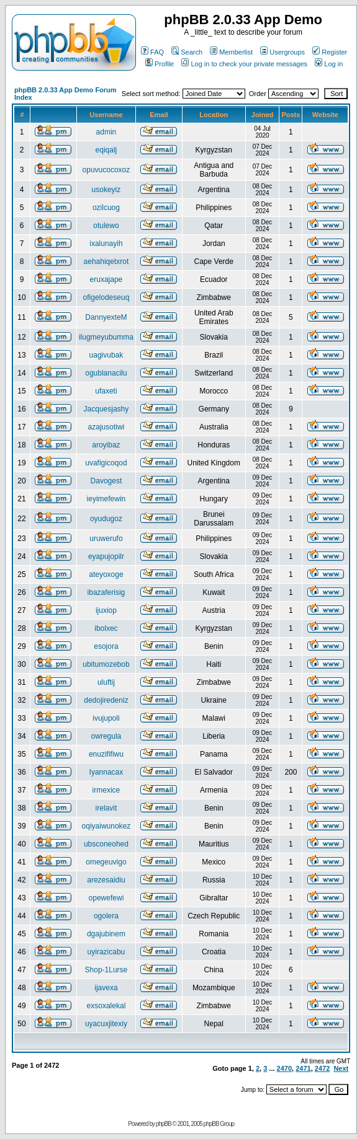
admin (106, 132)
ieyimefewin (106, 499)
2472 (322, 1068)
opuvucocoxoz (106, 169)
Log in (329, 64)
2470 (284, 1068)
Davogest (106, 481)
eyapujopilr (106, 556)
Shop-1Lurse (106, 969)
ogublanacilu (106, 373)
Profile (159, 64)
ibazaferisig (106, 592)
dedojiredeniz (106, 700)
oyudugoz (106, 518)
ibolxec (105, 628)
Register (329, 52)
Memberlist (231, 52)
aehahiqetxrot (106, 261)
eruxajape (106, 279)
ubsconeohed (106, 844)
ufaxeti (106, 391)
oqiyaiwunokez (106, 826)
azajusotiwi (106, 427)
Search (186, 52)
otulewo (106, 225)
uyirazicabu (106, 952)
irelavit (106, 808)
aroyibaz (106, 445)
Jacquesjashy (106, 409)
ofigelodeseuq (106, 297)
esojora (106, 646)
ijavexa (105, 987)
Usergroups (282, 52)
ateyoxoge (106, 574)
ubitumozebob (106, 664)
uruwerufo (105, 538)
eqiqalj (106, 150)
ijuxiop (106, 610)
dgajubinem (106, 934)
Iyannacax (106, 772)
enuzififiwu (106, 754)
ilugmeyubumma (106, 337)
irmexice (106, 790)
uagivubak (106, 355)
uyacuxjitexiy (106, 1023)
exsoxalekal (106, 1005)
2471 (303, 1068)
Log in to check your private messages (244, 64)
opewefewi (106, 898)
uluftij (106, 682)
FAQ (152, 52)
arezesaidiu (106, 880)
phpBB (163, 1123)
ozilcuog (106, 207)
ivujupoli (106, 718)
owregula (106, 736)
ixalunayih (105, 243)
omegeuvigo (106, 862)
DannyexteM (106, 317)
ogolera (106, 916)
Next (340, 1068)
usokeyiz (106, 189)
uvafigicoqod (106, 463)
